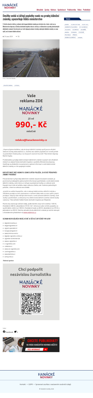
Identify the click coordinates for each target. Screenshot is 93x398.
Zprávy (47, 15)
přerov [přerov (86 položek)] (75, 40)
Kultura (53, 15)
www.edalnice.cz (28, 217)
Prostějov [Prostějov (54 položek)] (68, 40)
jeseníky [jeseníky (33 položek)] (67, 29)
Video (79, 15)
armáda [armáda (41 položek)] (67, 37)
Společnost (62, 15)
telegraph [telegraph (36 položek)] (67, 34)
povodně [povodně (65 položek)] (81, 37)
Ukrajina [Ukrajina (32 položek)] (80, 42)
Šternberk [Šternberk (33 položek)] (74, 37)
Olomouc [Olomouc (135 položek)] (75, 34)
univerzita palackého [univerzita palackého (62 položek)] (71, 32)
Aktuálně (40, 15)
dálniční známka (7, 90)
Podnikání (86, 15)
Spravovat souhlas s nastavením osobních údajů (53, 389)
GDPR (30, 389)
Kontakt (23, 389)
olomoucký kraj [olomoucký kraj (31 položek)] (75, 29)
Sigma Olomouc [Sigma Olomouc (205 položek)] (70, 42)
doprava (17, 90)
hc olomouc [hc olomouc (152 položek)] (83, 32)
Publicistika (71, 15)
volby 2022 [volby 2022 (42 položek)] (85, 29)
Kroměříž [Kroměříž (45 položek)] (83, 34)
